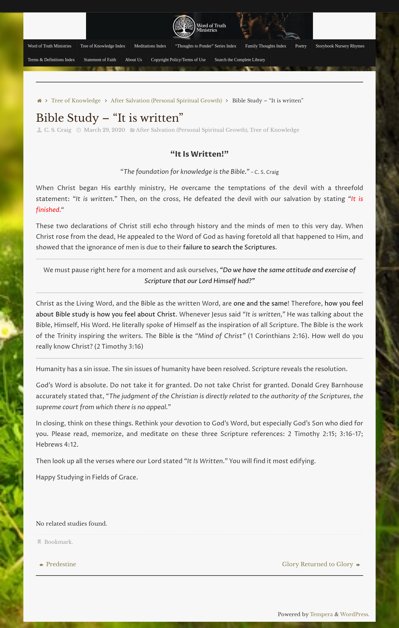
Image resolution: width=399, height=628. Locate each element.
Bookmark (58, 542)
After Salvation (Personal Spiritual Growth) (166, 100)
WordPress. (354, 614)
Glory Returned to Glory (321, 564)
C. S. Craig (57, 130)
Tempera (321, 614)
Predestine (57, 564)
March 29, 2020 (104, 130)
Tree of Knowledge (76, 100)
